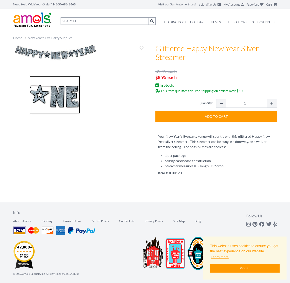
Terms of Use (72, 221)
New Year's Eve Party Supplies (50, 38)
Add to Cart (216, 116)
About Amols (22, 221)
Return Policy (100, 221)
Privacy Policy (154, 221)
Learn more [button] (220, 257)
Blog (198, 221)
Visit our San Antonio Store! (177, 4)
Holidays (197, 22)
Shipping (47, 221)
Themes (215, 22)
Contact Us (127, 221)
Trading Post (175, 22)
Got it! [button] (244, 268)
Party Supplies (263, 22)
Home (17, 38)
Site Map (179, 221)
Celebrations (235, 22)
